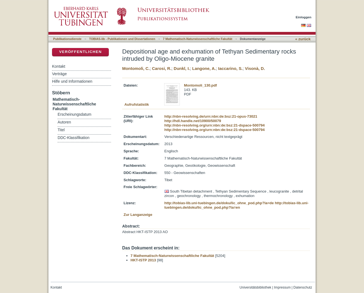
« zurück (303, 39)
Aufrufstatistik (136, 104)
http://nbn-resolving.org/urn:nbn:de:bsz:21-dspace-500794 (214, 125)
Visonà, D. (255, 68)
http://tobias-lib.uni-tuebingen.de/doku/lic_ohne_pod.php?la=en (236, 205)
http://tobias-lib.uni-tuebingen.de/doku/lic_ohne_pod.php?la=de (219, 203)
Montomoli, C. (136, 68)
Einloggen (304, 17)
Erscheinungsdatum (74, 114)
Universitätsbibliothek (255, 287)
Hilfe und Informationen (72, 81)
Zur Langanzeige (138, 215)
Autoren (64, 122)
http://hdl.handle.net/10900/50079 (192, 121)
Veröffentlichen (80, 52)
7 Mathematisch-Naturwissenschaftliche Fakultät (197, 39)
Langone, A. (204, 68)
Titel (61, 130)
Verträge (59, 74)
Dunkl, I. (182, 68)
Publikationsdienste (67, 39)
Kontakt (58, 66)
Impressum (282, 287)
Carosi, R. (161, 68)
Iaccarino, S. (230, 68)
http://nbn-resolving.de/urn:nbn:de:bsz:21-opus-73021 (210, 116)
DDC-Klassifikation (73, 138)
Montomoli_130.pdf (200, 85)
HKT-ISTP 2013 (143, 260)
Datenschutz (302, 287)
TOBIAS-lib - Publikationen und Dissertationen (122, 39)
